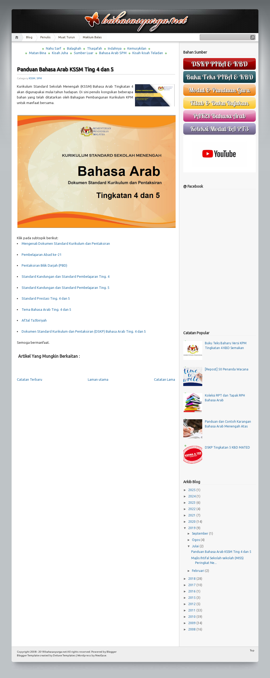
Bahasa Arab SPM (113, 53)
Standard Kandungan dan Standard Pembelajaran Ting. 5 (65, 287)
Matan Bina (37, 53)
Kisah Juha (60, 53)
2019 (192, 528)
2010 (192, 616)
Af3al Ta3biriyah (34, 320)
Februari (198, 570)
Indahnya (115, 48)
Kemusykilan (136, 48)
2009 (192, 623)
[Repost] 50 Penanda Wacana (226, 369)
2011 (192, 610)
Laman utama (98, 379)
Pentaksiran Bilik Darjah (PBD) (44, 265)
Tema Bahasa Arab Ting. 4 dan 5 (46, 309)
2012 (192, 604)
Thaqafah (94, 48)
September (200, 533)
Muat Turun (66, 37)
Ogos (196, 540)
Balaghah (74, 48)
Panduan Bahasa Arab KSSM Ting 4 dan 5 (65, 69)
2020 (192, 521)
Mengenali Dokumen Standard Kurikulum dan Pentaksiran (66, 243)
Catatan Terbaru (29, 379)
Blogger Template (28, 655)
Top (252, 650)
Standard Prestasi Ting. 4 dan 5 (46, 298)
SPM (39, 78)
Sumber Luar (83, 53)
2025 (192, 490)
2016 (192, 591)
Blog (29, 37)
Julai (196, 546)
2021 (192, 515)
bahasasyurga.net (56, 651)
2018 (192, 578)
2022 (192, 509)
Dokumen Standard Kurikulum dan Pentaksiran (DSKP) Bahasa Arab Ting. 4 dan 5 (84, 331)
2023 (192, 502)
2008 (192, 629)
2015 (192, 597)
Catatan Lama (164, 379)
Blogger (112, 651)
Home (17, 37)
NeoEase (100, 655)
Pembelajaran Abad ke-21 (41, 254)
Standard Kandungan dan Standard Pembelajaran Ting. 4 (65, 276)
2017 (192, 585)
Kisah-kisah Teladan (147, 53)
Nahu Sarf (53, 48)
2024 (192, 496)
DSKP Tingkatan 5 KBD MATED (227, 447)
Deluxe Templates (64, 655)
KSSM (32, 78)
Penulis (45, 37)
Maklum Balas (92, 37)
